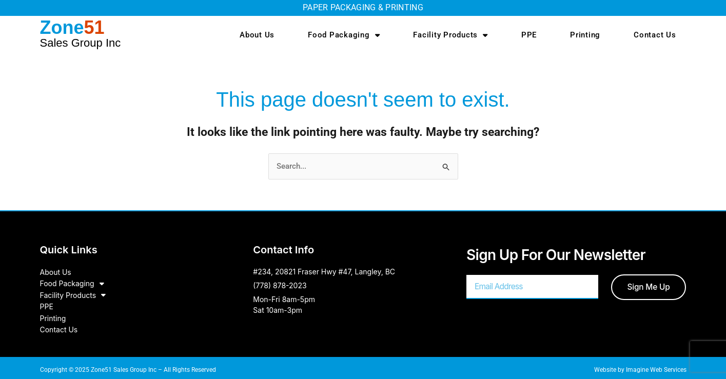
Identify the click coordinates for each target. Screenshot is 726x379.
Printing (585, 34)
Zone (80, 33)
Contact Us (655, 34)
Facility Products (450, 35)
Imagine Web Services (656, 365)
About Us (257, 34)
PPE (529, 34)
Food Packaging (344, 35)
